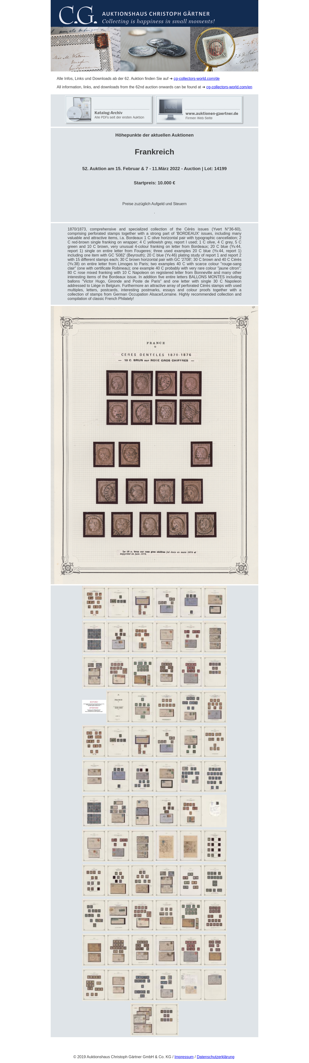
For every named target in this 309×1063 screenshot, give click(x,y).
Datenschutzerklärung (215, 1057)
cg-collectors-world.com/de (196, 78)
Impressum (184, 1057)
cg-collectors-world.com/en (229, 87)
